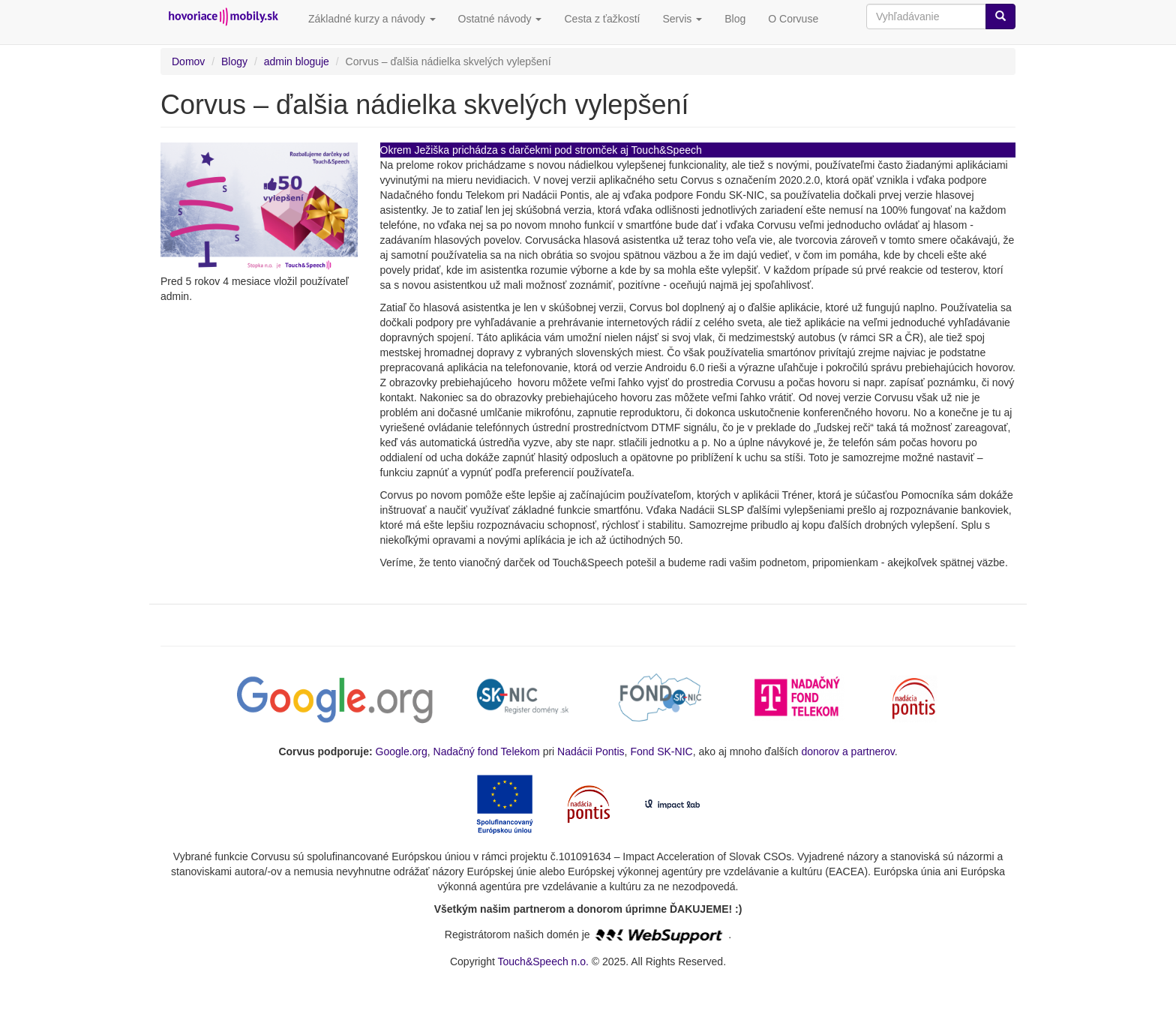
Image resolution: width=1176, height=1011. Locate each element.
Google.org (402, 752)
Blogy (234, 62)
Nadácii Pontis (591, 752)
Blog (735, 19)
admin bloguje (296, 62)
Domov (188, 62)
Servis (682, 19)
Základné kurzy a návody (372, 19)
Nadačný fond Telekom (487, 752)
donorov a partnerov (847, 752)
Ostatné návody (500, 19)
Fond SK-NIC (661, 752)
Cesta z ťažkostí (602, 19)
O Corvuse (793, 19)
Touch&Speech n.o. (543, 962)
